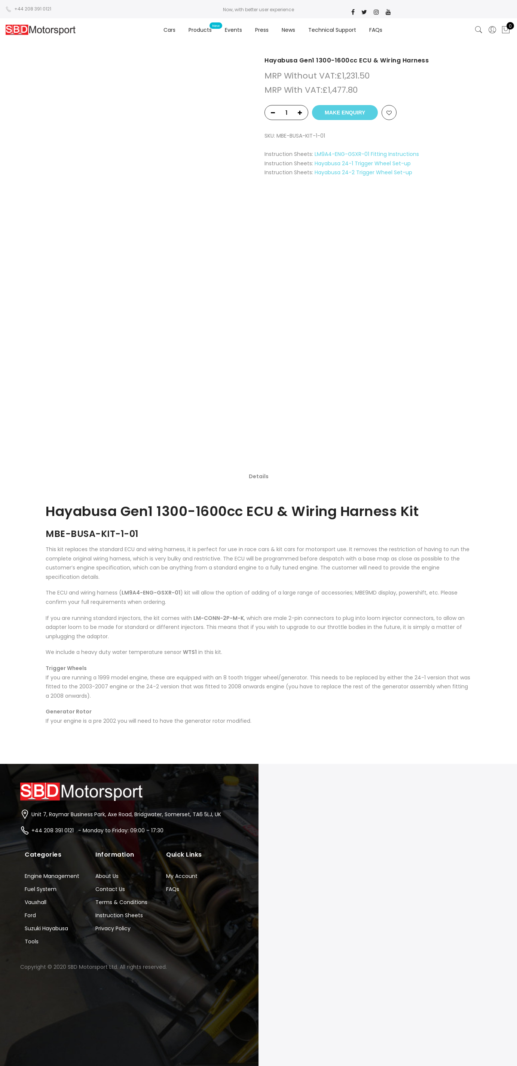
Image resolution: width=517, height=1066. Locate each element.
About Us (107, 876)
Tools (32, 941)
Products (200, 30)
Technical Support (332, 30)
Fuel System (40, 889)
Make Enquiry (345, 113)
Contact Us (110, 889)
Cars (169, 30)
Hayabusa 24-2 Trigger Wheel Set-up (363, 172)
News (288, 30)
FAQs (375, 30)
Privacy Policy (113, 928)
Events (233, 30)
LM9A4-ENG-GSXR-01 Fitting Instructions (367, 154)
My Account (182, 876)
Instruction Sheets (119, 915)
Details (259, 476)
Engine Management (52, 876)
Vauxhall (35, 902)
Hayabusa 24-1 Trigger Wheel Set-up (363, 163)
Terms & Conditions (121, 902)
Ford (30, 915)
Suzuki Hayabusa (46, 928)
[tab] (258, 476)
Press (262, 30)
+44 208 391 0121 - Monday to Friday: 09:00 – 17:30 (97, 830)
